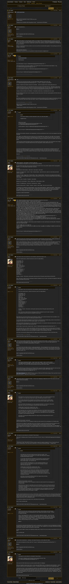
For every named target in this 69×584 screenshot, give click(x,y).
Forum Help (52, 581)
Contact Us (47, 581)
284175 (60, 237)
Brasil (11, 172)
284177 (60, 285)
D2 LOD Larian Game (20, 12)
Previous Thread (21, 5)
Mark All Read (16, 581)
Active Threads (39, 3)
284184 (60, 507)
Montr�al (12, 46)
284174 (60, 198)
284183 (60, 446)
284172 (60, 110)
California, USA (13, 61)
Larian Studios (10, 1)
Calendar (33, 3)
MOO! (11, 440)
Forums (16, 1)
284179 (60, 358)
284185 (60, 538)
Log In (60, 1)
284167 (60, 10)
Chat (25, 1)
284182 (60, 433)
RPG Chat (29, 1)
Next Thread (48, 5)
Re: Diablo (11, 10)
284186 (60, 552)
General (20, 1)
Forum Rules (9, 581)
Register (54, 1)
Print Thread (9, 8)
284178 (60, 339)
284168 (60, 25)
